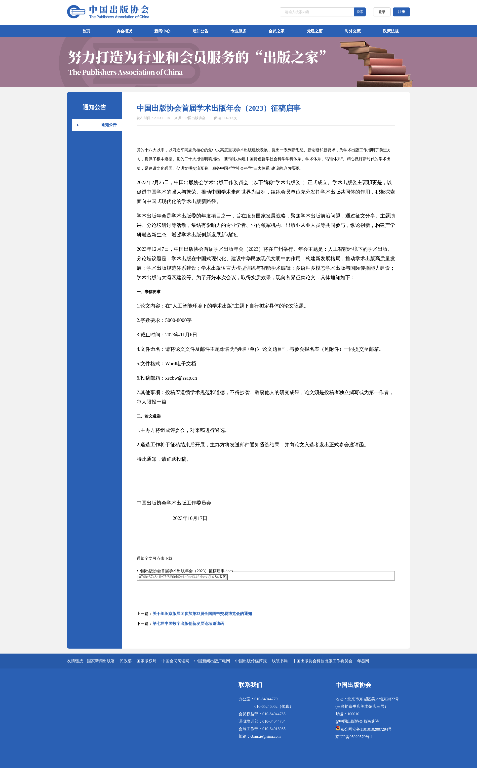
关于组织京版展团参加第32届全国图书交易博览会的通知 (202, 614)
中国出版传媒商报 (251, 661)
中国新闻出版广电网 (212, 661)
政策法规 (391, 31)
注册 (401, 12)
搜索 (360, 12)
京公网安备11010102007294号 (366, 729)
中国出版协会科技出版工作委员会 (322, 661)
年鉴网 (363, 661)
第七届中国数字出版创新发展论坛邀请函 (188, 623)
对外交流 (353, 31)
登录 (381, 12)
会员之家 (276, 31)
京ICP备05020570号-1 (354, 737)
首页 (86, 31)
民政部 (126, 661)
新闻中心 (162, 31)
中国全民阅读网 (175, 661)
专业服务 (238, 31)
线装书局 (280, 661)
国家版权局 (147, 661)
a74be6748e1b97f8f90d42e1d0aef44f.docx (173, 577)
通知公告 (200, 31)
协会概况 (124, 31)
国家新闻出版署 (101, 661)
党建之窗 (315, 31)
